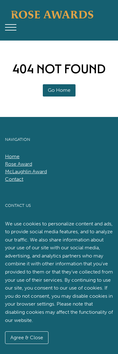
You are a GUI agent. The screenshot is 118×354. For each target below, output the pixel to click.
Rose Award (18, 164)
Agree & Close (26, 337)
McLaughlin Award (26, 171)
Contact (14, 179)
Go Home (59, 90)
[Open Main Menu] (10, 27)
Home (12, 156)
